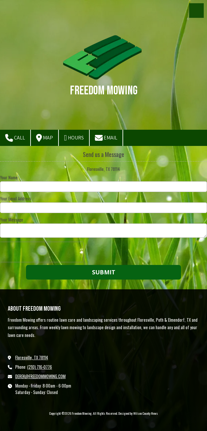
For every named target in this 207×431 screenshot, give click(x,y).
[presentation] (41, 252)
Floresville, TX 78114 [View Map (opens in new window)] (31, 357)
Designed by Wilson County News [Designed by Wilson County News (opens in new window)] (138, 413)
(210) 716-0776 (39, 367)
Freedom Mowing (103, 90)
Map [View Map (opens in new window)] (44, 138)
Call (15, 138)
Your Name (9, 177)
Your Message (11, 219)
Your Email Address (15, 198)
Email (106, 138)
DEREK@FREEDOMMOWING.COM (40, 376)
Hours (74, 138)
